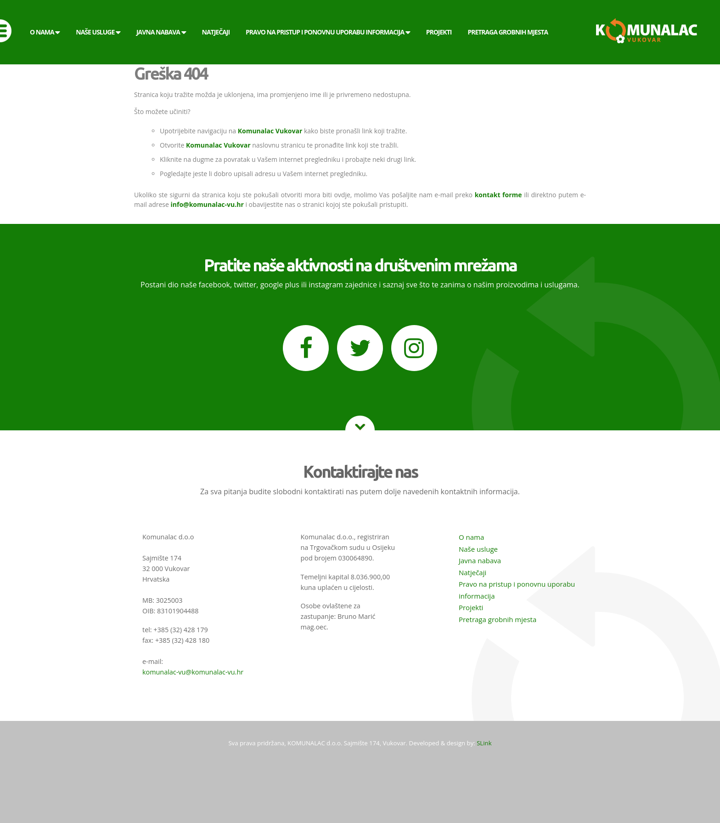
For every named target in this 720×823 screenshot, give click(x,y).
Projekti (471, 607)
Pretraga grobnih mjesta (497, 619)
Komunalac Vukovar (270, 130)
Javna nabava (480, 560)
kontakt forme (498, 194)
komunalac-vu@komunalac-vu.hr (192, 672)
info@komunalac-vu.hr (207, 204)
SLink (484, 743)
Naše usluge (478, 549)
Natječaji (472, 572)
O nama (471, 537)
